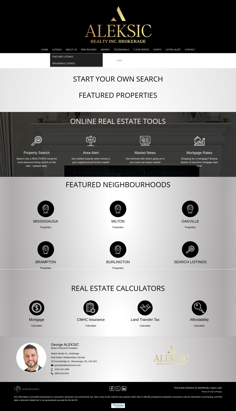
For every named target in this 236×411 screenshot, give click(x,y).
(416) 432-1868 (62, 369)
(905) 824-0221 (62, 373)
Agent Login (216, 388)
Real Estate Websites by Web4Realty (191, 388)
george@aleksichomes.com (68, 365)
